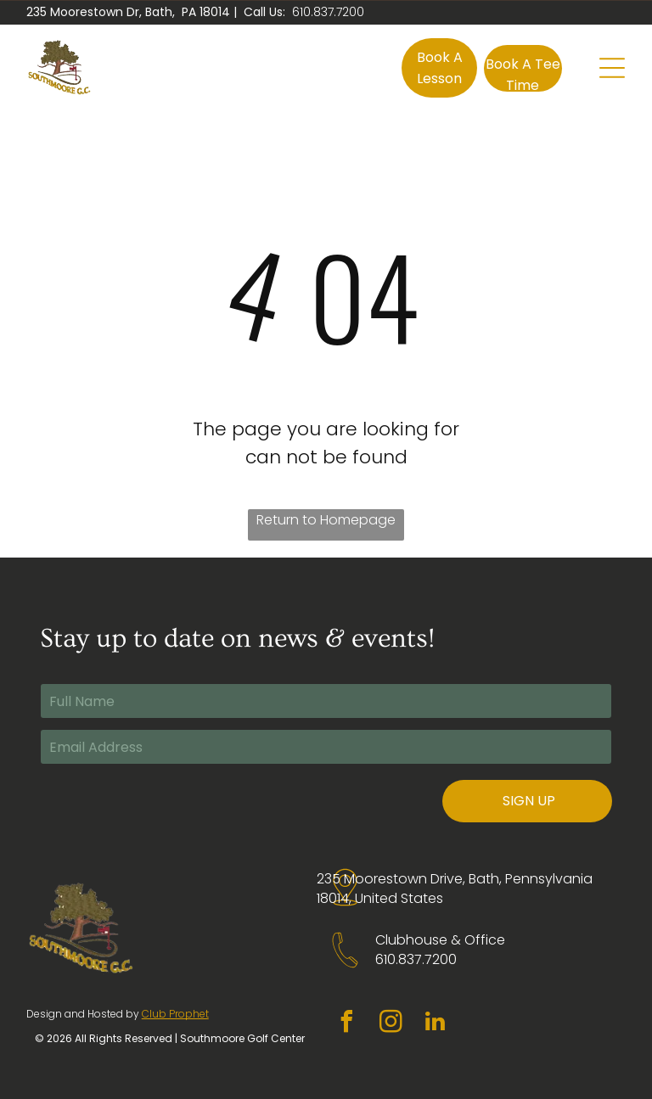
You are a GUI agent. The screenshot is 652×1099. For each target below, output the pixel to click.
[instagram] (391, 1024)
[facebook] (347, 1024)
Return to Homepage (326, 520)
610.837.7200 (328, 11)
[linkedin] (435, 1024)
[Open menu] (612, 68)
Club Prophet (175, 1013)
